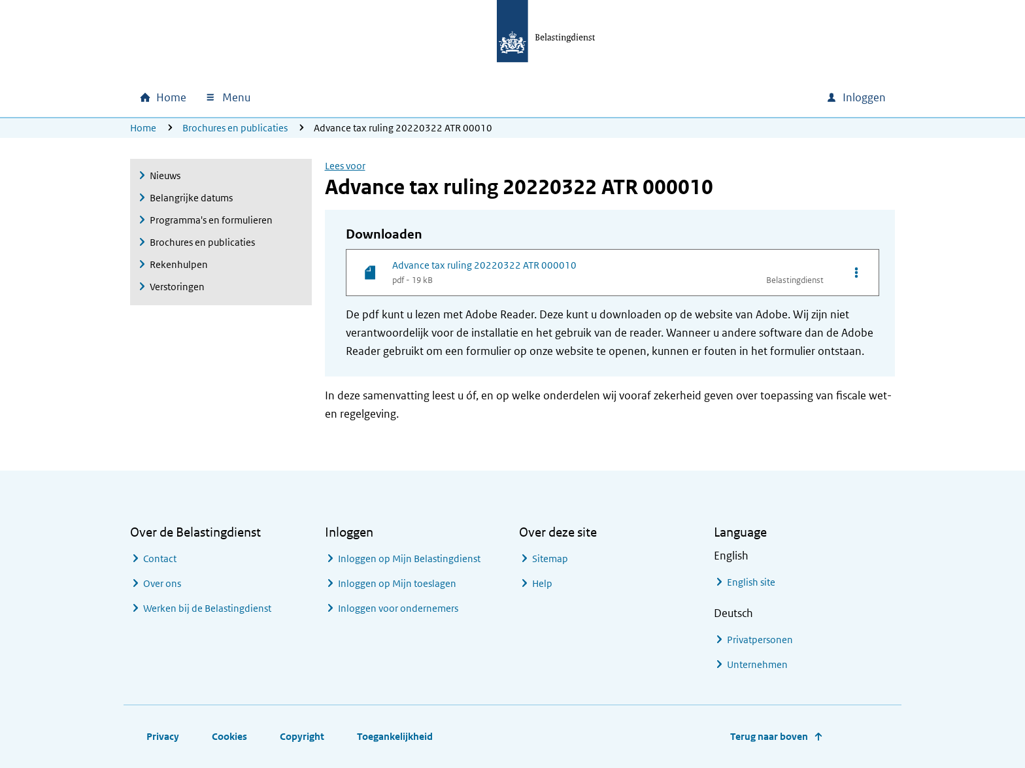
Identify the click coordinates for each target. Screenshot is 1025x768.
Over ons (162, 583)
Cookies (229, 736)
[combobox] (704, 97)
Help (542, 583)
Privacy (162, 736)
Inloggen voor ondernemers (398, 608)
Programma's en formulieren (211, 220)
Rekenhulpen (179, 264)
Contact (159, 558)
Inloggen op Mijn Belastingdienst (409, 558)
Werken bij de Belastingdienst (207, 608)
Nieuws (165, 175)
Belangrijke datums (191, 198)
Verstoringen (177, 286)
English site (751, 582)
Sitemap (550, 558)
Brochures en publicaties (235, 128)
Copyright (302, 736)
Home (143, 128)
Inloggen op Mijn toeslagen (397, 583)
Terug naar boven (769, 736)
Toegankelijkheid (395, 736)
